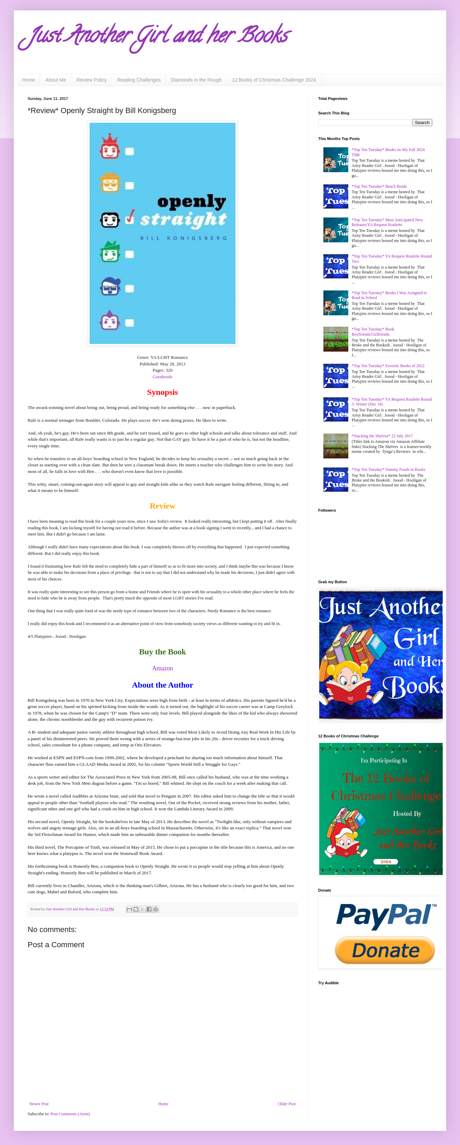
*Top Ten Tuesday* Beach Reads (379, 186)
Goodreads (162, 376)
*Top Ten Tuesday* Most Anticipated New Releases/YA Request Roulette (387, 222)
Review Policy (91, 80)
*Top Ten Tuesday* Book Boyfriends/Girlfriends (373, 331)
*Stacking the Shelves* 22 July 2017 (382, 436)
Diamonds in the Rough (196, 80)
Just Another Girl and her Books (157, 37)
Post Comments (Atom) (70, 1113)
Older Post (287, 1103)
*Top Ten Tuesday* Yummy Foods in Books (388, 469)
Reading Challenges (138, 80)
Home (28, 80)
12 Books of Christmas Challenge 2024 (274, 80)
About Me (55, 80)
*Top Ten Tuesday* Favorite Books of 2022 (388, 365)
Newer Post (39, 1103)
